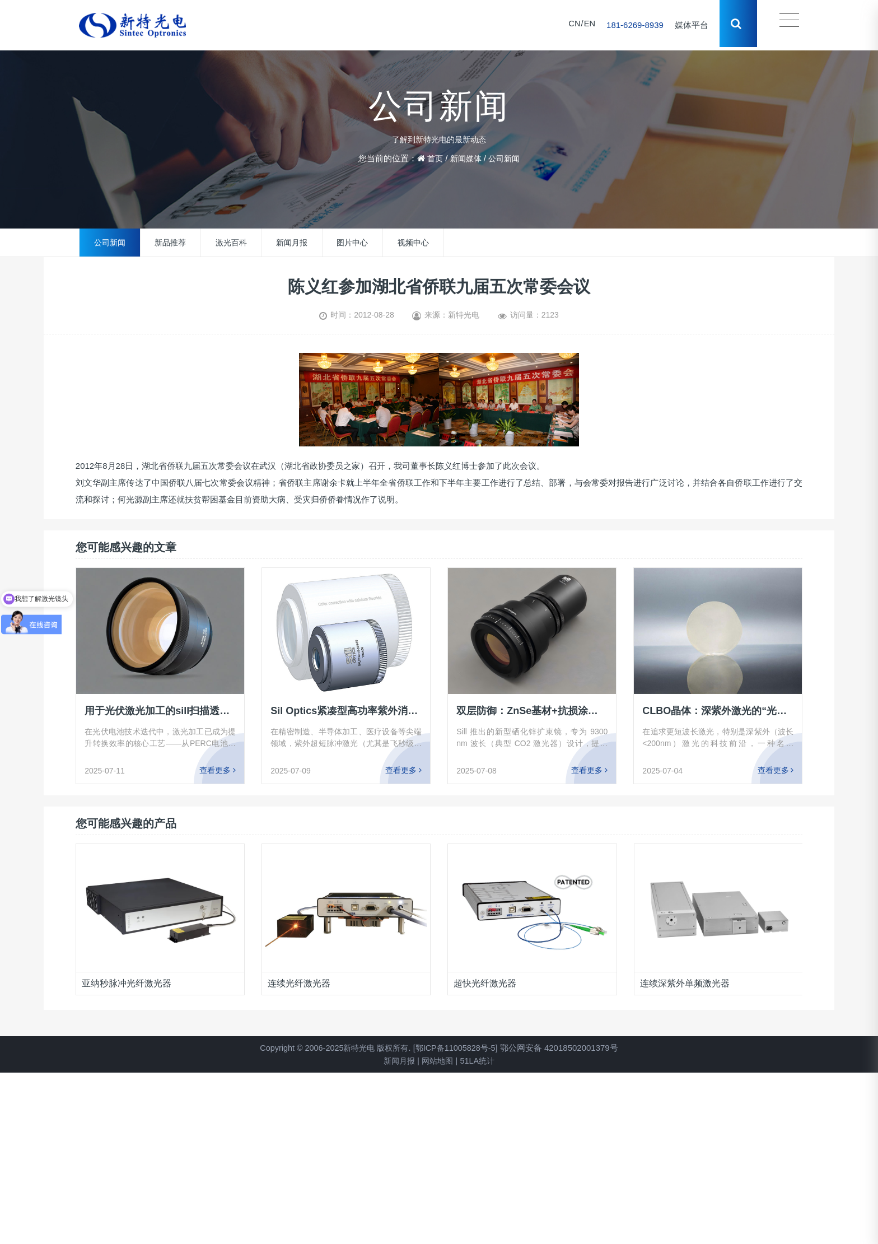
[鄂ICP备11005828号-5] (459, 1047)
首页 (432, 158)
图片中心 (352, 242)
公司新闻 (505, 158)
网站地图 (437, 1060)
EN (588, 25)
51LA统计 (479, 1060)
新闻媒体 (465, 158)
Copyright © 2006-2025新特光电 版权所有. (333, 1047)
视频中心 (413, 242)
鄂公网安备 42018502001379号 (565, 1047)
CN (572, 25)
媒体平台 (690, 25)
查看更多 (217, 770)
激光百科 (231, 242)
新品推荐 (170, 242)
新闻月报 (291, 242)
